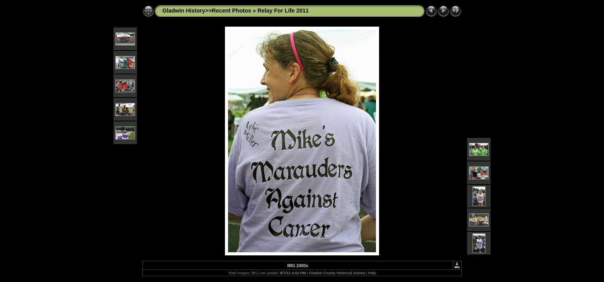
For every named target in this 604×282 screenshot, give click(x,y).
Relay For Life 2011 (283, 10)
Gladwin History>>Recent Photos (206, 10)
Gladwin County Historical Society (337, 273)
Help (372, 273)
